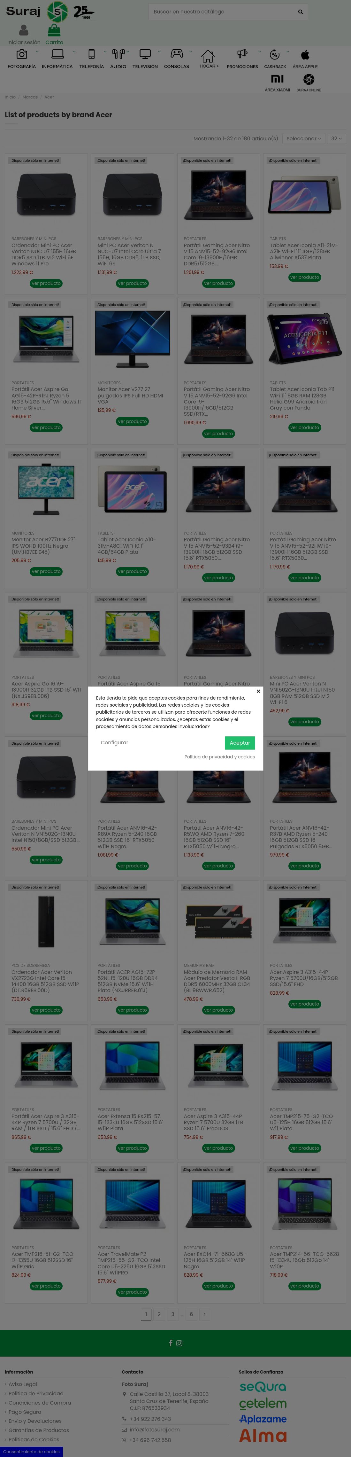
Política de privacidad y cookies (220, 757)
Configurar (114, 743)
